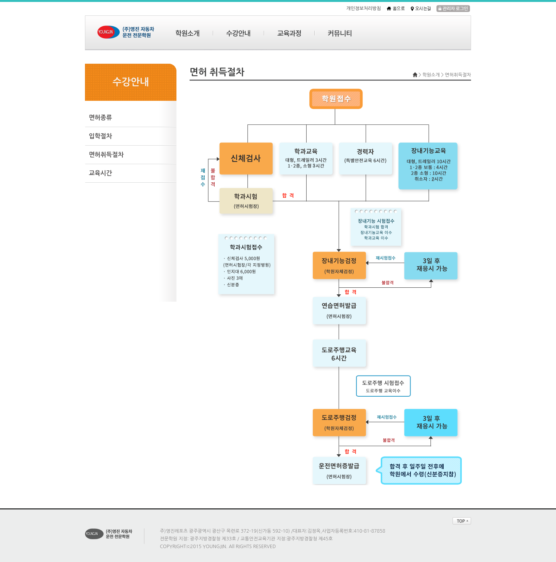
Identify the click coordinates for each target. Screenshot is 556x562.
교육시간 (100, 173)
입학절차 (100, 136)
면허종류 (100, 118)
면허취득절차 (106, 155)
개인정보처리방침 (363, 8)
